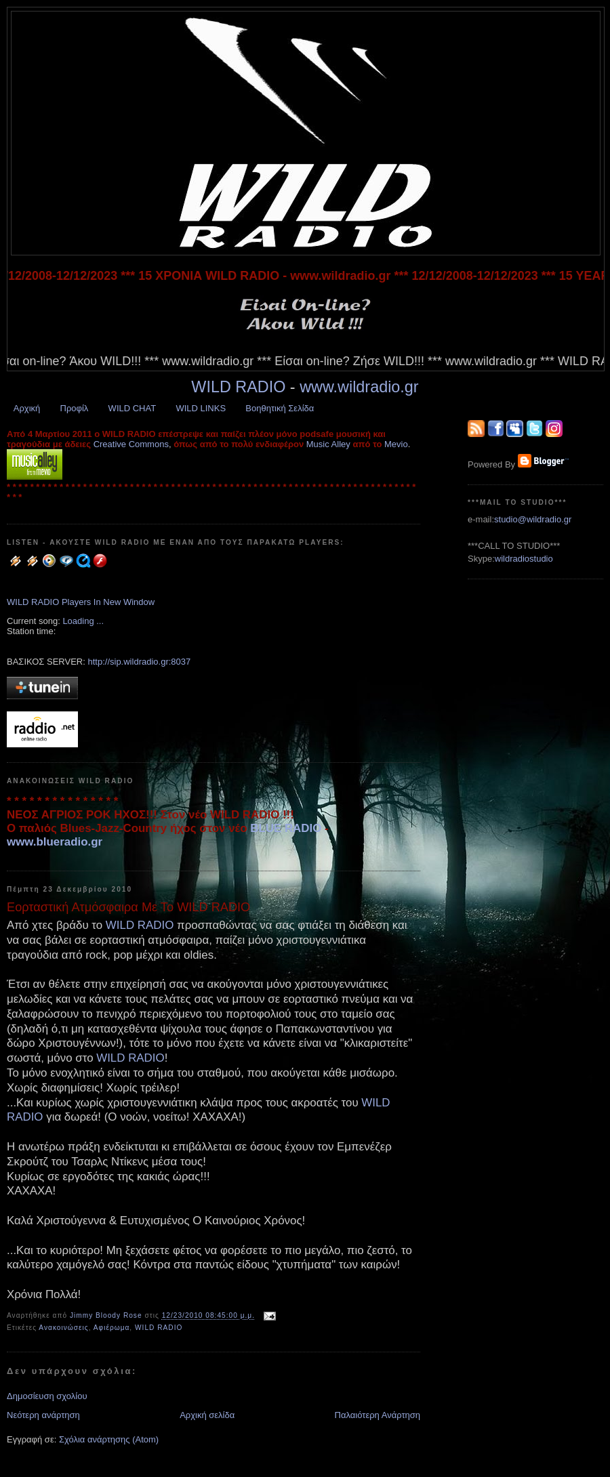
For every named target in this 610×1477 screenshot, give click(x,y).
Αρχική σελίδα (207, 1415)
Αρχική (27, 408)
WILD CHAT (132, 408)
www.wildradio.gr (359, 387)
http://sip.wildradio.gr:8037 (138, 662)
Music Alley (328, 444)
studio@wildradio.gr (532, 519)
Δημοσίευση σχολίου (47, 1396)
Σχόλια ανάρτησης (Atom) (109, 1439)
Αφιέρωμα (112, 1327)
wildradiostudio (524, 559)
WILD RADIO (238, 387)
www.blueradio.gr (54, 841)
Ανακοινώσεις (63, 1327)
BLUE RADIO (285, 828)
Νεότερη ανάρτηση (43, 1415)
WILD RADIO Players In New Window (81, 602)
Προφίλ (74, 408)
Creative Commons (131, 444)
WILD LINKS (201, 408)
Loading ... (83, 621)
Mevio (396, 444)
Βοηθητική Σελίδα (279, 408)
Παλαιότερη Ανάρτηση (377, 1415)
